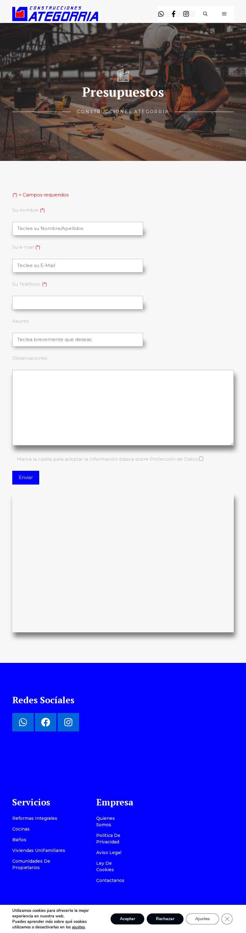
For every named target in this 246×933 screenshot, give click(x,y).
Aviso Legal (108, 852)
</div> (123, 561)
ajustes (78, 927)
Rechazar (165, 919)
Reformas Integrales (34, 818)
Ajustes (202, 919)
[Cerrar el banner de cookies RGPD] (227, 918)
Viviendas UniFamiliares (38, 850)
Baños (19, 839)
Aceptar (127, 919)
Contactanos (110, 880)
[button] (205, 13)
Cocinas (21, 829)
